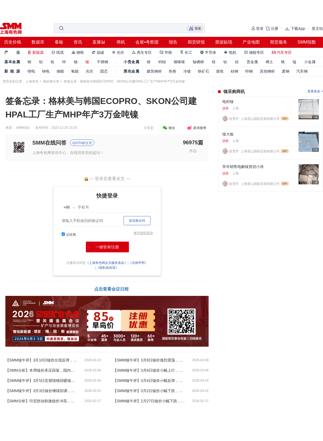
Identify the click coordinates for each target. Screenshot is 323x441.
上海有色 (32, 81)
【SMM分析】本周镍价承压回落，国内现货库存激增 (41, 370)
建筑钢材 (154, 71)
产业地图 (251, 42)
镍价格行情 (51, 81)
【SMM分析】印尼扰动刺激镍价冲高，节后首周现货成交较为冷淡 (41, 401)
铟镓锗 (179, 62)
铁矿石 (203, 71)
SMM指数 (306, 42)
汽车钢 (302, 71)
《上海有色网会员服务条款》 (107, 263)
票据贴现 (223, 42)
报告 (173, 42)
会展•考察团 (147, 42)
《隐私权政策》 (107, 268)
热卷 (172, 71)
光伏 (118, 52)
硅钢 (234, 71)
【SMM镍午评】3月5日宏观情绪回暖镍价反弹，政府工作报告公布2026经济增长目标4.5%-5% (41, 380)
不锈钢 (102, 62)
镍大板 (228, 134)
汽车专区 (282, 52)
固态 (104, 71)
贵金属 (252, 62)
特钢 (249, 71)
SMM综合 (23, 128)
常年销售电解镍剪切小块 (243, 166)
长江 (186, 52)
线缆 (57, 52)
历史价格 (12, 42)
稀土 (269, 62)
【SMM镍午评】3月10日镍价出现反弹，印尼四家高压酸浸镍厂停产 (41, 360)
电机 (230, 52)
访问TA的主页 (82, 143)
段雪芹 (234, 119)
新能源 (35, 52)
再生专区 (142, 52)
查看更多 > (315, 91)
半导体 (208, 52)
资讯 (77, 42)
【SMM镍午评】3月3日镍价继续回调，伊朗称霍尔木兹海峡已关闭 (41, 391)
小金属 (309, 62)
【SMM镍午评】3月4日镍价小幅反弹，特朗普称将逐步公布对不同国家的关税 (149, 380)
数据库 (37, 42)
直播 (96, 42)
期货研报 (196, 42)
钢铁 (78, 52)
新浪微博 (196, 128)
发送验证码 (137, 221)
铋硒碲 (198, 62)
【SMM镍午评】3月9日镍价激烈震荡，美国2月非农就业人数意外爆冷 (149, 360)
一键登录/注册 (107, 247)
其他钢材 (267, 71)
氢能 (75, 71)
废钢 (285, 71)
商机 (121, 42)
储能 (60, 71)
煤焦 (220, 71)
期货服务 (278, 42)
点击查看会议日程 (111, 289)
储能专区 (254, 52)
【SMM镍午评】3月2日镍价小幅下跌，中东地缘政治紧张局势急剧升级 (149, 391)
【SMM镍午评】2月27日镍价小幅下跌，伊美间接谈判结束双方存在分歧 (149, 401)
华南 (166, 52)
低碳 (98, 52)
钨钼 (162, 62)
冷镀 (187, 71)
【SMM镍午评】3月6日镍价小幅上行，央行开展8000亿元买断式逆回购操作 (149, 370)
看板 (59, 42)
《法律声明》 (138, 263)
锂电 (31, 71)
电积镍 (228, 101)
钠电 (46, 71)
